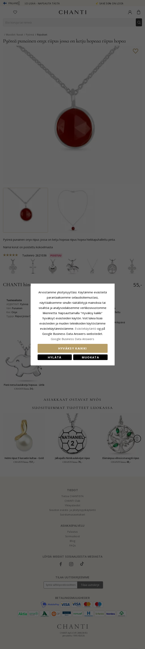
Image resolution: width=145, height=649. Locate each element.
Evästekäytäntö (85, 328)
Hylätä (55, 357)
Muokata (90, 357)
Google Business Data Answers (72, 339)
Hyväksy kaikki (72, 348)
